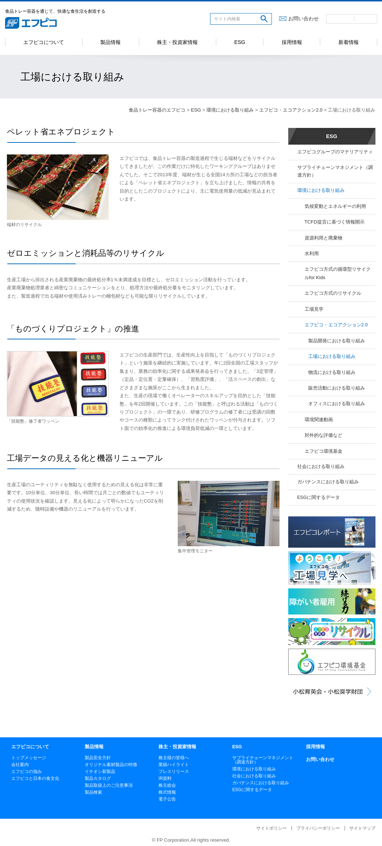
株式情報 (167, 792)
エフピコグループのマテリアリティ (335, 151)
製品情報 (110, 42)
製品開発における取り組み (336, 340)
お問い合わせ (303, 18)
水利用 (312, 253)
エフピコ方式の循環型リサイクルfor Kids (338, 273)
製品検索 (93, 792)
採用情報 (292, 42)
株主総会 (167, 785)
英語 (365, 18)
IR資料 (165, 778)
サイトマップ (362, 828)
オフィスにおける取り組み (336, 403)
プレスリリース (173, 771)
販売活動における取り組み (336, 388)
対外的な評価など (323, 435)
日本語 (340, 18)
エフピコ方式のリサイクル (333, 293)
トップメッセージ (28, 757)
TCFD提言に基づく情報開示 (335, 222)
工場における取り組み (331, 356)
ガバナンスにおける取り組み (328, 481)
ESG (239, 42)
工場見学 (314, 309)
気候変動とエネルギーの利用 (335, 206)
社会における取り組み (321, 466)
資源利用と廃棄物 (323, 238)
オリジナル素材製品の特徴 (111, 764)
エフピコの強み (26, 771)
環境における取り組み (230, 110)
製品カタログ (98, 778)
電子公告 (167, 799)
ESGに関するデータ (318, 497)
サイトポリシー (271, 828)
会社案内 (20, 764)
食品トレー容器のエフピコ (157, 110)
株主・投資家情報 (177, 42)
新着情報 (348, 42)
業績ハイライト (173, 764)
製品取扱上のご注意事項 (109, 785)
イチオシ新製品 (100, 771)
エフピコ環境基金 (323, 451)
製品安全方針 (98, 757)
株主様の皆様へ (173, 757)
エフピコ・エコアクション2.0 (290, 110)
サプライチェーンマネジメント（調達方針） (335, 171)
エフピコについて (43, 42)
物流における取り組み (331, 372)
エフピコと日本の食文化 (35, 778)
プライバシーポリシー (318, 828)
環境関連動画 (319, 419)
